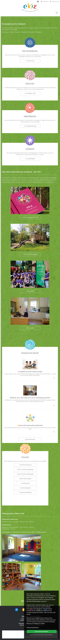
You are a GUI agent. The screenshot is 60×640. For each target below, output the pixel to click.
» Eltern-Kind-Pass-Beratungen (25, 474)
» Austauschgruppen (25, 488)
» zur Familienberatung (30, 126)
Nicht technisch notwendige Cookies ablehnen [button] (41, 634)
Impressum (22, 623)
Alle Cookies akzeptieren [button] (41, 631)
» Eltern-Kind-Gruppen (25, 478)
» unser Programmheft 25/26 (30, 217)
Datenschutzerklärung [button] (33, 627)
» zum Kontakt (30, 328)
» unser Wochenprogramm (30, 254)
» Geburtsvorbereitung (25, 465)
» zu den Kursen (30, 60)
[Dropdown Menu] (56, 13)
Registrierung (54, 1)
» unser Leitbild (30, 291)
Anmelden (45, 1)
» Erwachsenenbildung (25, 492)
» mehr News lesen (30, 439)
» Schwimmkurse (25, 483)
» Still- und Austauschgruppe (25, 469)
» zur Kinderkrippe (30, 158)
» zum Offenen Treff (30, 93)
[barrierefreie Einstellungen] (38, 1)
